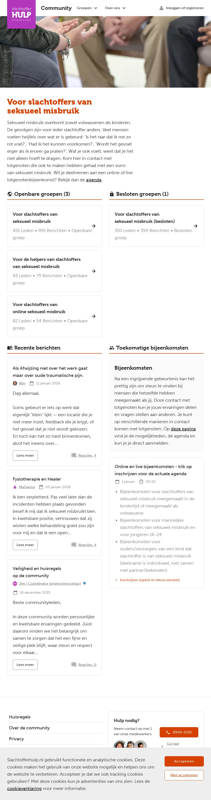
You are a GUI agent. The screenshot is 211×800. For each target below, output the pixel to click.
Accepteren (184, 761)
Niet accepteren (184, 775)
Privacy (16, 738)
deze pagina (183, 428)
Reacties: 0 (87, 665)
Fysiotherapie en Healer (37, 479)
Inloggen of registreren (185, 8)
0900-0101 (182, 732)
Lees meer (27, 457)
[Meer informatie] (84, 583)
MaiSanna (27, 487)
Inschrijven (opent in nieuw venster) (147, 580)
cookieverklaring (24, 788)
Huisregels (20, 717)
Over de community (29, 727)
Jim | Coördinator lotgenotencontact (50, 583)
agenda (93, 179)
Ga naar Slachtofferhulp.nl (182, 746)
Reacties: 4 (87, 455)
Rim (22, 383)
